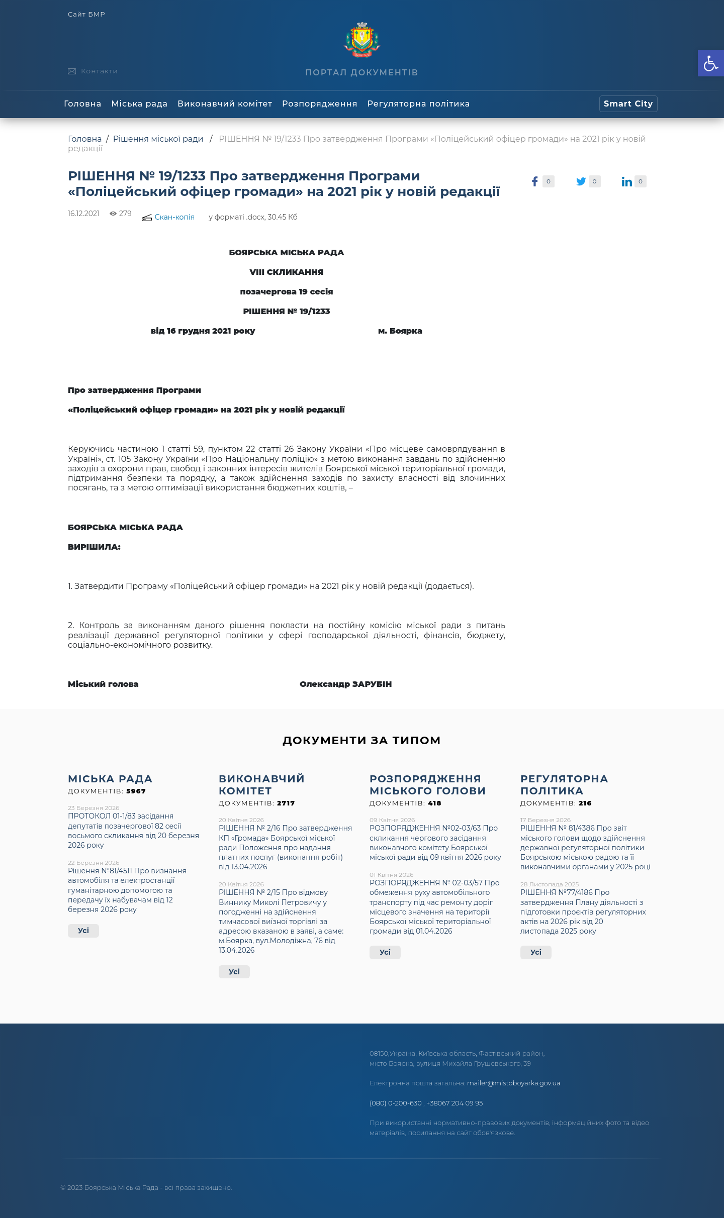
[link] (711, 63)
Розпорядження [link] (319, 104)
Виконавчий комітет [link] (225, 104)
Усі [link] (83, 930)
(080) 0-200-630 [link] (396, 1103)
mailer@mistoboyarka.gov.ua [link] (514, 1083)
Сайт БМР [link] (86, 14)
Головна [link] (83, 104)
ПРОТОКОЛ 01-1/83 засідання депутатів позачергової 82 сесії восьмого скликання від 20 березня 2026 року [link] (133, 830)
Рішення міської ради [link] (158, 139)
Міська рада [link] (139, 104)
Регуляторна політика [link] (418, 104)
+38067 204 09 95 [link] (454, 1103)
